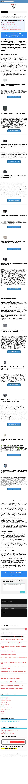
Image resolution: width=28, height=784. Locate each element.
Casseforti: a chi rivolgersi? (7, 27)
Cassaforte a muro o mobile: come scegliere (11, 26)
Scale (2, 715)
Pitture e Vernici (4, 702)
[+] (14, 608)
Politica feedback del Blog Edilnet (8, 733)
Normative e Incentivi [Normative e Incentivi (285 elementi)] (17, 721)
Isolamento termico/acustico (6, 707)
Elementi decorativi (5, 704)
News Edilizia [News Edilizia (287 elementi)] (11, 721)
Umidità (2, 713)
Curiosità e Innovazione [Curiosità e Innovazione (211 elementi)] (4, 721)
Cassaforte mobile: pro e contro (8, 24)
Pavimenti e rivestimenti (6, 700)
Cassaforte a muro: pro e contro (8, 22)
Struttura (2, 711)
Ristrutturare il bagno (5, 699)
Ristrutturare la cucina (5, 709)
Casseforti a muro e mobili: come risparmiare (11, 29)
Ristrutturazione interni (4, 11)
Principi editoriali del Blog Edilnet (8, 732)
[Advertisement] (14, 770)
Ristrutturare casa (4, 697)
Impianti (2, 706)
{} (12, 608)
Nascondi (21, 20)
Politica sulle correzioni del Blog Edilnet (9, 730)
